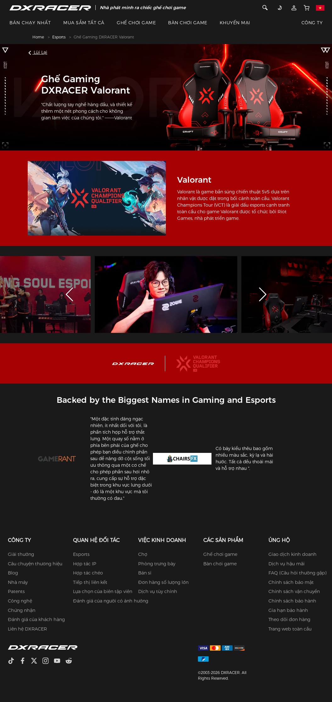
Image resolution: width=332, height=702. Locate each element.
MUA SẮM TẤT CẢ (83, 23)
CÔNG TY (312, 23)
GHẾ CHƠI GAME (136, 23)
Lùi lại (38, 52)
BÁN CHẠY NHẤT (30, 23)
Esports (58, 37)
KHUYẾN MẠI (235, 23)
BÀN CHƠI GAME (187, 23)
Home (38, 37)
